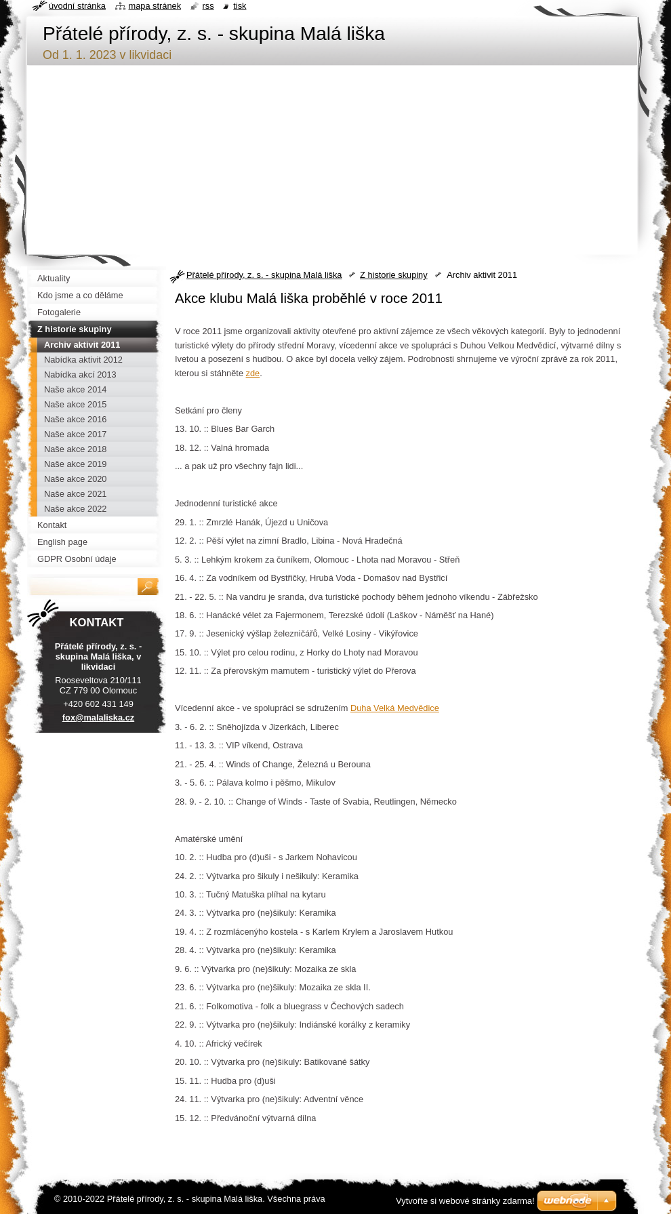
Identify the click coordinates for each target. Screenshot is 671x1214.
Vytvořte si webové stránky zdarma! (465, 1201)
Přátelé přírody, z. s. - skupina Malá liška (264, 275)
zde (253, 373)
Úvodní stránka (77, 6)
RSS (208, 6)
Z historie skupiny (394, 275)
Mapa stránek (155, 6)
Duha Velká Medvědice (394, 708)
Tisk (239, 6)
